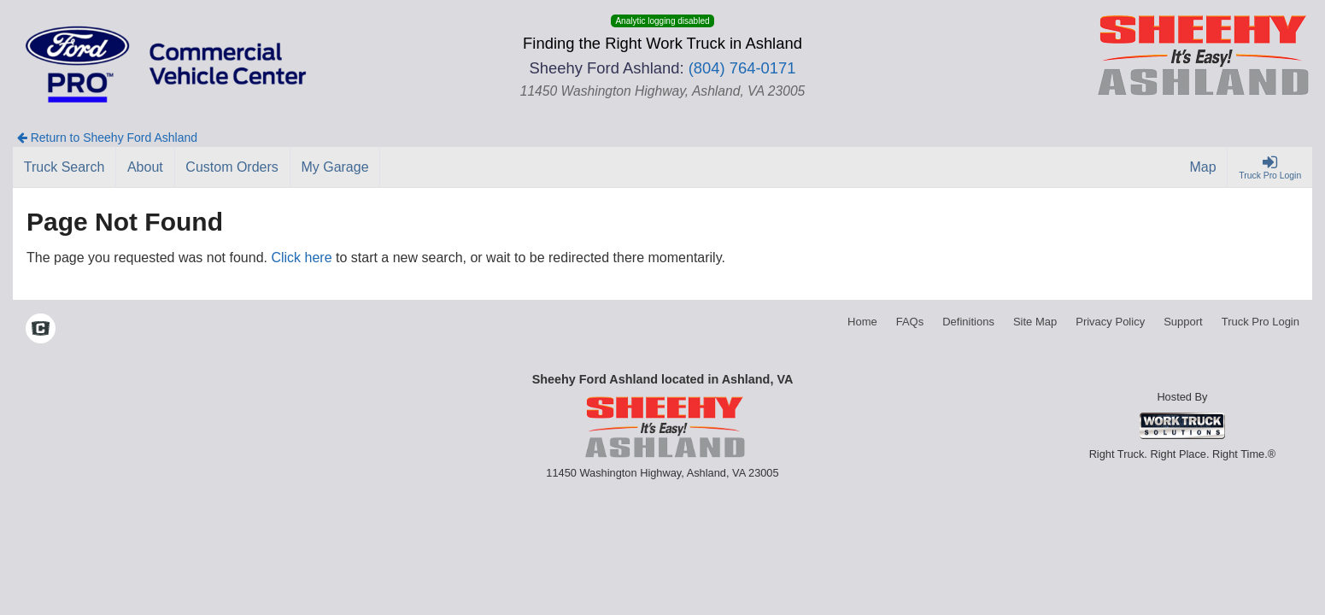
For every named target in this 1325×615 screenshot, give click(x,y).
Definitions (968, 321)
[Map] (1203, 167)
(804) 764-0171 (742, 68)
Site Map (1035, 321)
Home (862, 321)
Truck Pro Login (1260, 321)
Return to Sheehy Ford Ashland (107, 137)
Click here (301, 257)
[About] (145, 167)
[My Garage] (335, 167)
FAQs (910, 321)
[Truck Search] (64, 167)
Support (1183, 321)
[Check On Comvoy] (41, 330)
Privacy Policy (1110, 321)
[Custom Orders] (232, 167)
